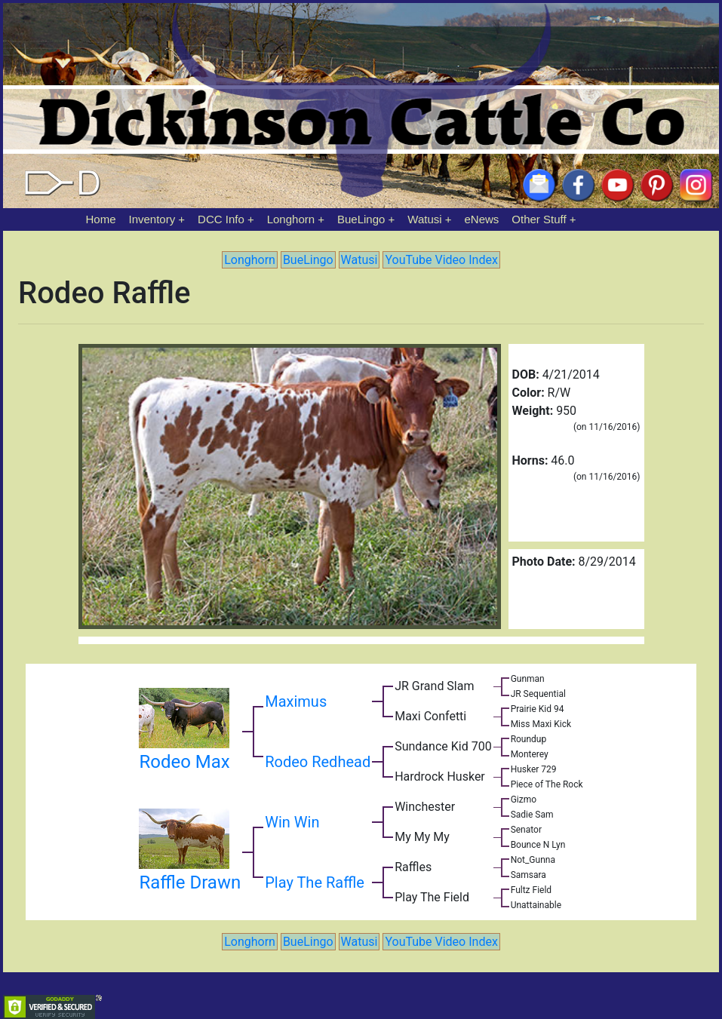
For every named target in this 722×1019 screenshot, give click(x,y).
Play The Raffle (314, 882)
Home (101, 219)
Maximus (296, 701)
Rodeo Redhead (317, 762)
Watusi (424, 219)
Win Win (292, 822)
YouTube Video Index (441, 260)
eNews (482, 219)
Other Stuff (539, 219)
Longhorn (291, 219)
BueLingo (361, 219)
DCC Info (221, 219)
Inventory (151, 219)
